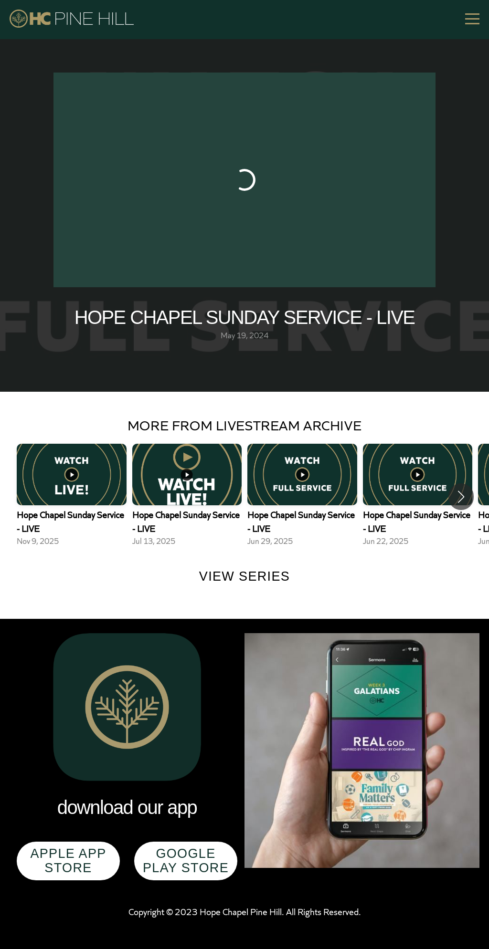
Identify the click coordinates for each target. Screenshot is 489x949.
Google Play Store (186, 861)
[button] (461, 496)
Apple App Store (68, 861)
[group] (72, 497)
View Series (244, 576)
